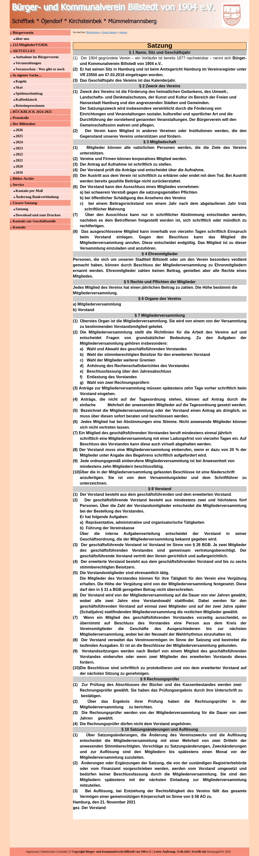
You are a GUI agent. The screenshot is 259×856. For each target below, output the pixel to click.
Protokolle (21, 118)
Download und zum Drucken (38, 215)
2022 (19, 154)
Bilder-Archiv (23, 178)
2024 (19, 142)
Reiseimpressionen (30, 106)
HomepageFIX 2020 (219, 851)
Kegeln (21, 81)
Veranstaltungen (28, 63)
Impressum (32, 851)
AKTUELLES (24, 51)
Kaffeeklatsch (26, 99)
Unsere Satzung (25, 203)
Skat (19, 87)
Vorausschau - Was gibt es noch (40, 69)
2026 (19, 130)
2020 (19, 166)
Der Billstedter (24, 124)
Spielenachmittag (29, 93)
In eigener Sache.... (27, 75)
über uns (22, 39)
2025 (19, 136)
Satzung (22, 209)
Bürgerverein (23, 33)
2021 (19, 160)
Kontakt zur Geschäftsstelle (34, 221)
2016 (19, 172)
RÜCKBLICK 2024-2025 (32, 112)
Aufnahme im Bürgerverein (37, 57)
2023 (19, 148)
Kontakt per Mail (29, 191)
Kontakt (19, 227)
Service (18, 185)
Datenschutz (48, 851)
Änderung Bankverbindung (37, 197)
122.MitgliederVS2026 (30, 45)
